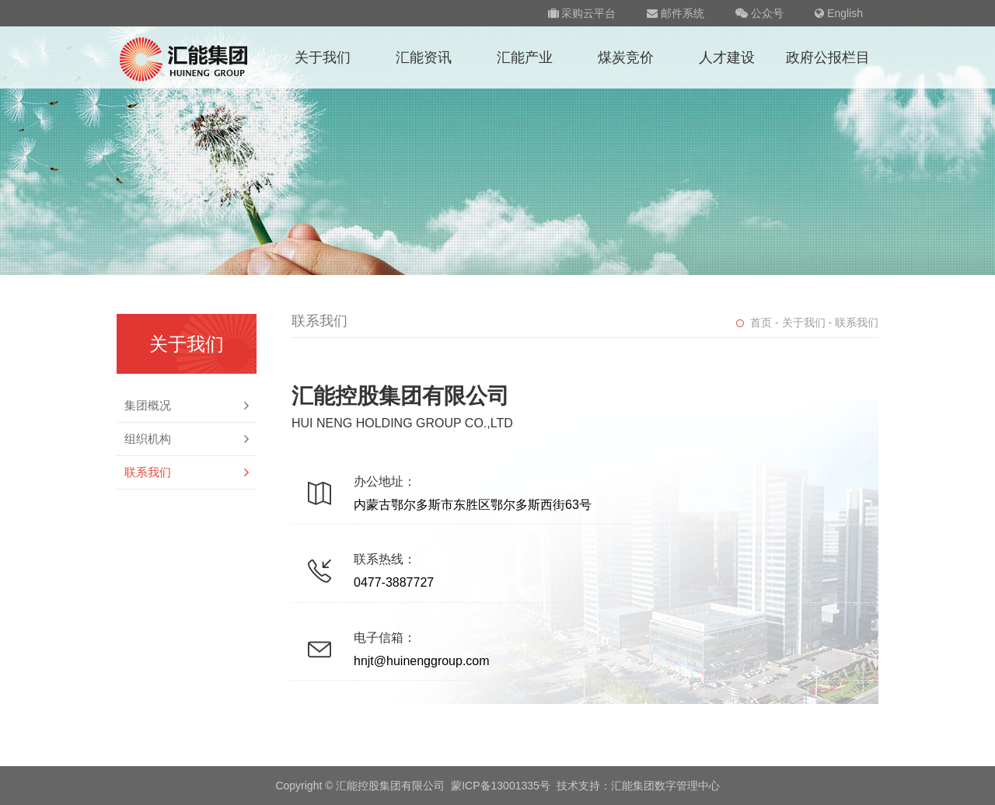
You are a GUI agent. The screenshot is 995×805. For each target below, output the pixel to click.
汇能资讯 (424, 57)
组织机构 (186, 439)
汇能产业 (525, 57)
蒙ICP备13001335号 (500, 785)
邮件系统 (675, 13)
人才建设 (727, 57)
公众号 (759, 13)
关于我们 (323, 57)
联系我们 (186, 472)
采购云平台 (582, 13)
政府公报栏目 (828, 57)
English (839, 13)
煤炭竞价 (626, 57)
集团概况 (186, 406)
